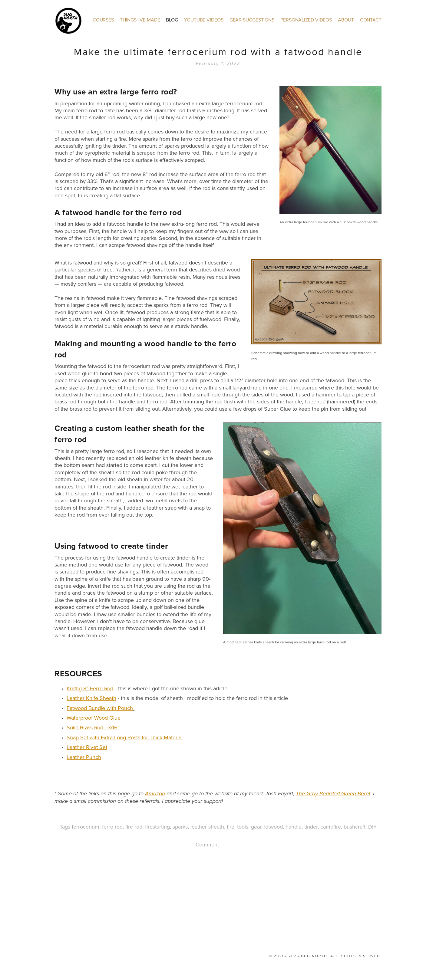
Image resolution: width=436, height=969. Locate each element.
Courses (103, 18)
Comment (207, 843)
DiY (372, 825)
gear (256, 825)
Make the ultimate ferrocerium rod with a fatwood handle (218, 50)
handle (294, 825)
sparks (180, 825)
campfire (330, 825)
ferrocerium (85, 825)
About (346, 18)
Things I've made (140, 18)
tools (242, 825)
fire (230, 825)
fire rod (133, 825)
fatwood (273, 825)
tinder (311, 825)
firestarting (157, 825)
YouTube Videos (203, 18)
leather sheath (207, 825)
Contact (371, 18)
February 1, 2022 (218, 63)
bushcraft (354, 825)
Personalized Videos (306, 18)
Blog (172, 18)
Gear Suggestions (252, 18)
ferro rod (112, 825)
